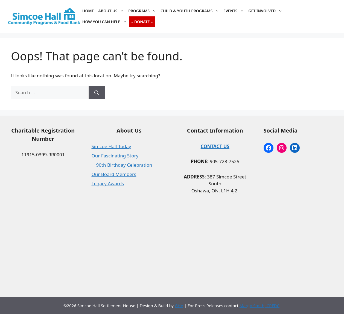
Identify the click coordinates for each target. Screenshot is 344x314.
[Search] (97, 92)
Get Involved (266, 10)
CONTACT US (215, 146)
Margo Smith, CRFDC (259, 305)
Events (234, 10)
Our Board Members (114, 174)
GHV (179, 305)
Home (88, 10)
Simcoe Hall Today (111, 146)
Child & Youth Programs (191, 10)
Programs (143, 10)
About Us (112, 10)
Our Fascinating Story (115, 155)
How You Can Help (105, 21)
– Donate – (142, 21)
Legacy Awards (108, 183)
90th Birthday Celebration (124, 165)
